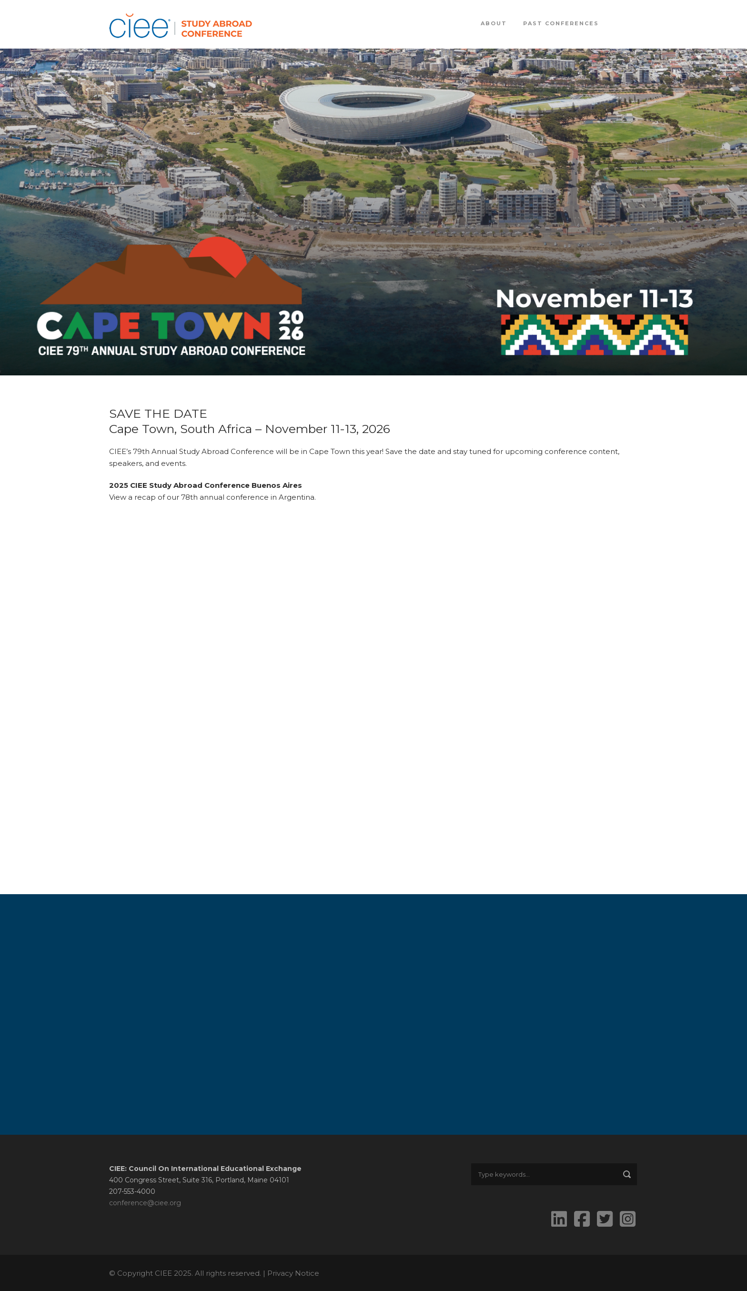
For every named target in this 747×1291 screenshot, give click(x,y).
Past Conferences (561, 23)
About (494, 23)
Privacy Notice (293, 1273)
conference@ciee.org (145, 1203)
